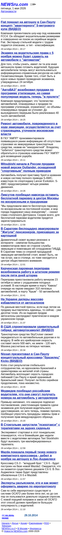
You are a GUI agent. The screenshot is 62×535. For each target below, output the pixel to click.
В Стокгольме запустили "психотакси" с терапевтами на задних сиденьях (30, 426)
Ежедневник (35, 523)
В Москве (23, 528)
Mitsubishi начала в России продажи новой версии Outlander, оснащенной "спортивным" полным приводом (28, 167)
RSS (46, 523)
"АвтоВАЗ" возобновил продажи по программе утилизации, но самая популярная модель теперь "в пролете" (30, 93)
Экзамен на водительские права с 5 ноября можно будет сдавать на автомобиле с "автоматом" (27, 56)
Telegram (6, 526)
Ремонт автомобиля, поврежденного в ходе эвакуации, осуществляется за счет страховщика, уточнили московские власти (31, 129)
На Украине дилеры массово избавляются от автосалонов (22, 301)
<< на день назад (8, 516)
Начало (6, 523)
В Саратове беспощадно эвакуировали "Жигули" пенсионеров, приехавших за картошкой (30, 232)
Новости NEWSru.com (16, 531)
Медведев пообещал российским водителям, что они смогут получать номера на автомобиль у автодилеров (29, 394)
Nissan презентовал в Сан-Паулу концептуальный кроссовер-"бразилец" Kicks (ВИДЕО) (30, 357)
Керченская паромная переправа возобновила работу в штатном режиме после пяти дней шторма (30, 272)
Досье (15, 523)
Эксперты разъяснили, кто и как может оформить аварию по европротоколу (29, 484)
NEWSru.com (14, 4)
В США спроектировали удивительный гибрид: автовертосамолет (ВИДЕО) (30, 328)
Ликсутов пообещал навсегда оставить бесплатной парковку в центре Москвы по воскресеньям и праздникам (30, 198)
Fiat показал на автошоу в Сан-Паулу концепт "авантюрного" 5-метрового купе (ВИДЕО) (28, 25)
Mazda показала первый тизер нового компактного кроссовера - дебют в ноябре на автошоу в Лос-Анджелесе (29, 455)
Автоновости (8, 11)
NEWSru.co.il (8, 528)
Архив (24, 523)
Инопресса (35, 528)
